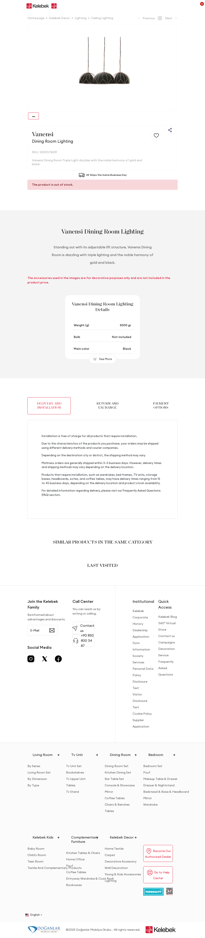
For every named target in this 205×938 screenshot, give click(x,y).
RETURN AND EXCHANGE (107, 405)
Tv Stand (72, 792)
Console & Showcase (120, 785)
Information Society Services (141, 656)
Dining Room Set (116, 766)
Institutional (143, 601)
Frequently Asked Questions (166, 668)
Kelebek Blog (167, 617)
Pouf (146, 772)
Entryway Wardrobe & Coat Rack (90, 878)
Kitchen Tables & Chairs (83, 853)
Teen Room (35, 861)
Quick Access (165, 604)
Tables (70, 785)
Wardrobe (150, 804)
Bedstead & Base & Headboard (166, 792)
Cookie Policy (142, 714)
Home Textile (114, 849)
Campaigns (166, 642)
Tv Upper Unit (76, 779)
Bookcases (74, 885)
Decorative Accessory (121, 861)
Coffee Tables (115, 798)
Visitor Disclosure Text (140, 700)
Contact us (166, 636)
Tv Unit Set (74, 766)
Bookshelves (75, 772)
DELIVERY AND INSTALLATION (49, 405)
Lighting (110, 881)
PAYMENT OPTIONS (161, 405)
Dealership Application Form (141, 636)
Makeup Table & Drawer (160, 779)
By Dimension (37, 779)
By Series (33, 766)
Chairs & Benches (117, 804)
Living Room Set (39, 772)
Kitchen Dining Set (118, 772)
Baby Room (35, 849)
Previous (146, 18)
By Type (33, 785)
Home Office (75, 859)
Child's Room (36, 855)
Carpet (110, 855)
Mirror (109, 792)
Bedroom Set (152, 766)
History (138, 624)
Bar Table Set (114, 779)
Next (171, 18)
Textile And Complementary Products (54, 868)
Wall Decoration (116, 868)
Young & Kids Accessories (123, 874)
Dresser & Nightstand (159, 785)
